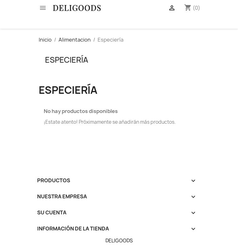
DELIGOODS (119, 240)
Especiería (66, 59)
